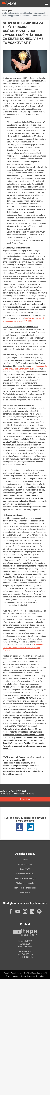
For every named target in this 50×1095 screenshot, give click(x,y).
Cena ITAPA (25, 869)
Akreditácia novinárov (25, 874)
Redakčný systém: (32, 976)
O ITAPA (25, 860)
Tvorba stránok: (11, 976)
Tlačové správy (6, 11)
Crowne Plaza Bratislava (25, 794)
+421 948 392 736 (25, 957)
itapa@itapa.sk (25, 951)
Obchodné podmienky (25, 883)
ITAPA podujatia (25, 864)
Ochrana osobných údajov (25, 878)
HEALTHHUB (25, 892)
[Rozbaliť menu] (46, 3)
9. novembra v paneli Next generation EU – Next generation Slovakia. (24, 647)
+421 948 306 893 (25, 954)
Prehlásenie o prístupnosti (25, 888)
